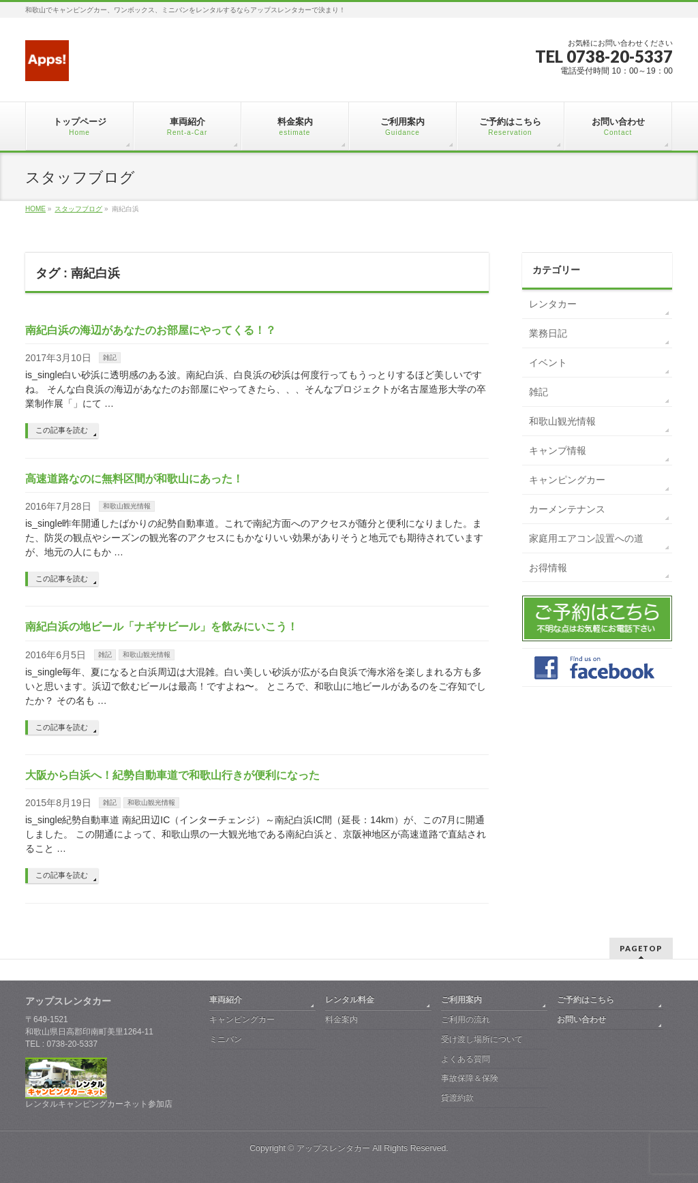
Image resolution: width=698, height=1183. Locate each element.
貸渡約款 (457, 1098)
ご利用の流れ (465, 1019)
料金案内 (341, 1019)
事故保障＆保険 (469, 1078)
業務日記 (548, 333)
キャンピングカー (567, 479)
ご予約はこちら (585, 999)
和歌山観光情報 (127, 506)
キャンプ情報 (557, 450)
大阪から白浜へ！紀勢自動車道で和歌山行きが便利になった (172, 775)
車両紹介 (225, 999)
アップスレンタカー (333, 1148)
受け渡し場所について (482, 1039)
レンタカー (553, 303)
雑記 (110, 357)
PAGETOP (641, 948)
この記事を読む (61, 430)
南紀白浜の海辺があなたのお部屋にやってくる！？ (150, 330)
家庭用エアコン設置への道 (586, 538)
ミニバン (225, 1039)
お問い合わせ (581, 1019)
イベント (548, 362)
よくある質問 (465, 1059)
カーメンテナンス (567, 509)
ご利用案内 (461, 999)
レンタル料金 (349, 999)
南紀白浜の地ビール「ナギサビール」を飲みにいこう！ (161, 626)
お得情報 (548, 567)
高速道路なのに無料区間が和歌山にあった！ (134, 479)
